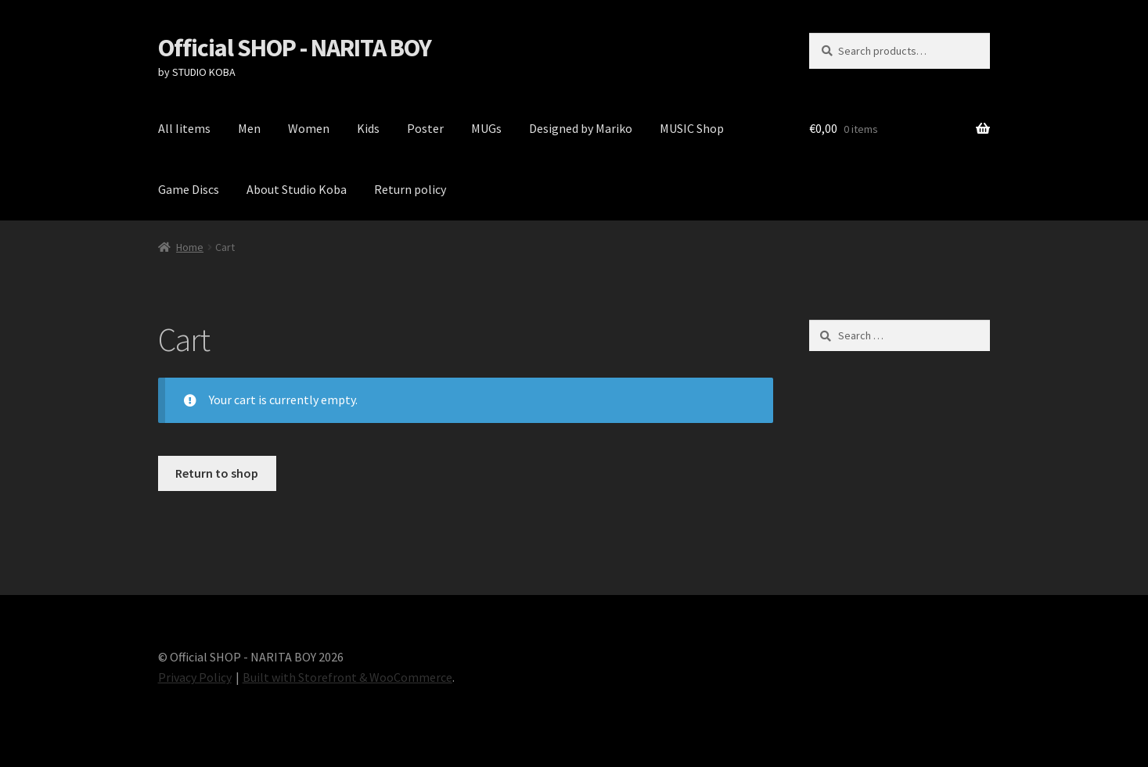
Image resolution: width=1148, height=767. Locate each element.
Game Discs (188, 189)
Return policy (410, 189)
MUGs (486, 128)
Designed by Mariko (580, 128)
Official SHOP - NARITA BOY (294, 47)
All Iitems (184, 128)
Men (249, 128)
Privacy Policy (195, 677)
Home (189, 247)
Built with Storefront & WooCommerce (347, 677)
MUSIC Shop (692, 128)
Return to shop (216, 473)
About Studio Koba (297, 189)
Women (308, 128)
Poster (425, 128)
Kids (368, 128)
